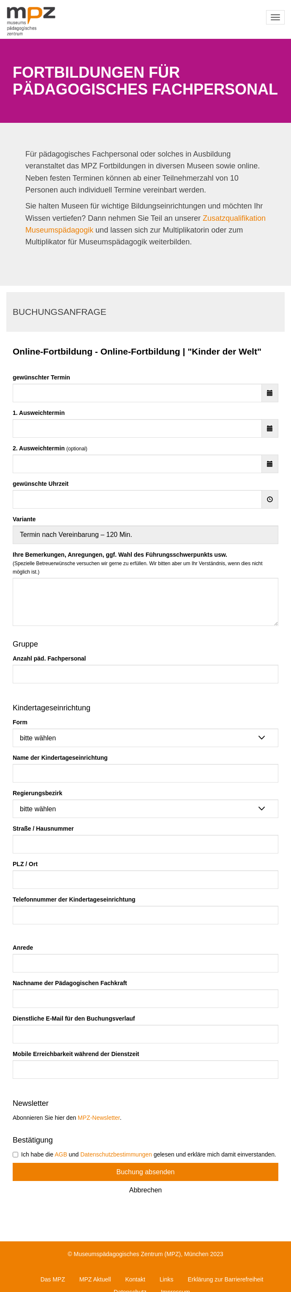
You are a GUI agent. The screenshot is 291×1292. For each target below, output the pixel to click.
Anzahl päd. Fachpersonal (49, 658)
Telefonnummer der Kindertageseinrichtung (74, 899)
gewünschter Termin (41, 377)
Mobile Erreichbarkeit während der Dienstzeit (76, 1054)
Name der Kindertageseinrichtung (60, 757)
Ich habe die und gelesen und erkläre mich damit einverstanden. (144, 1154)
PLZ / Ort (25, 864)
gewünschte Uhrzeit (40, 483)
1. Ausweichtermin (39, 412)
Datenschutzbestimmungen (116, 1154)
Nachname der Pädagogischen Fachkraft (70, 983)
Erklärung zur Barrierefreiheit (225, 1279)
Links (167, 1279)
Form (20, 722)
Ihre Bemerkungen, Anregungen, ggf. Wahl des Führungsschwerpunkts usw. (138, 563)
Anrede (23, 947)
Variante (24, 519)
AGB (60, 1154)
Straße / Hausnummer (43, 828)
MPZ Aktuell (95, 1279)
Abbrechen (145, 1190)
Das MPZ (53, 1279)
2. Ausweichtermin (50, 448)
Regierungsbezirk (37, 793)
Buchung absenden (146, 1172)
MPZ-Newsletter (99, 1117)
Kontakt (135, 1279)
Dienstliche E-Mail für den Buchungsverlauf (74, 1018)
